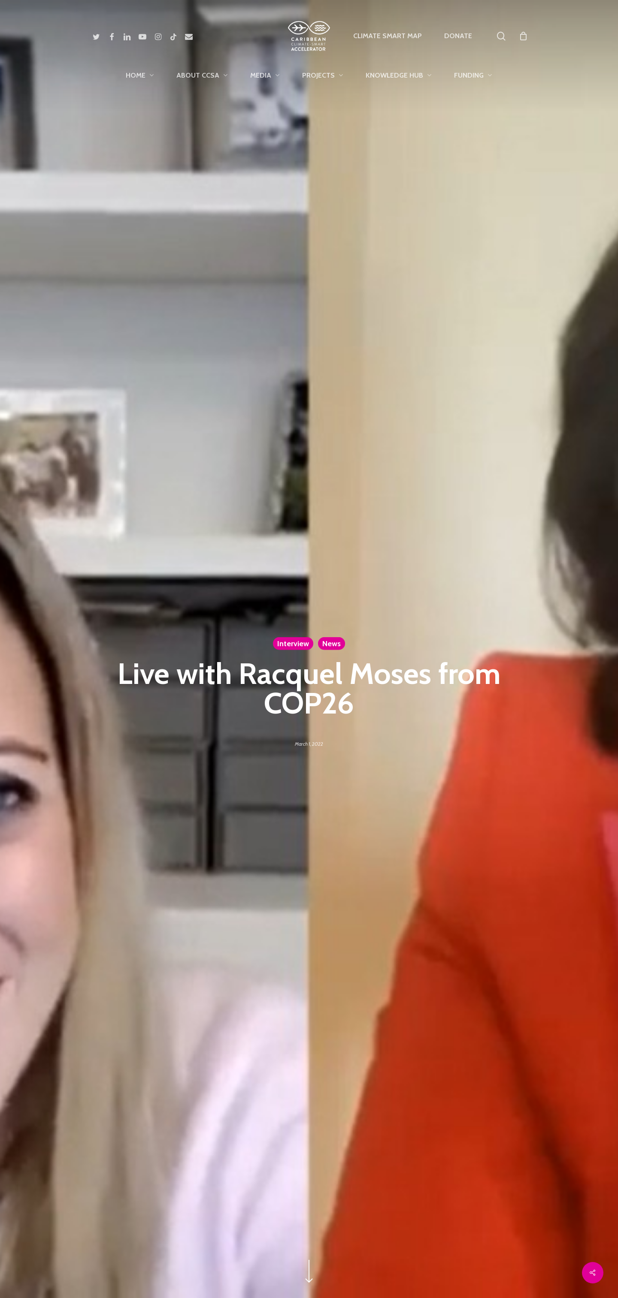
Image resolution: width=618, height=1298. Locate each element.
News (331, 643)
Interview (293, 643)
